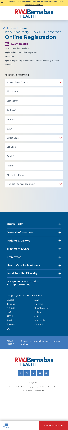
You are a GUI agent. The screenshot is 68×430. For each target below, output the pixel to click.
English (11, 300)
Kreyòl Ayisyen (41, 308)
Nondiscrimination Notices (17, 387)
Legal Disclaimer (41, 387)
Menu (6, 425)
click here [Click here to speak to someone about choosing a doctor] (25, 344)
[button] (53, 425)
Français (38, 304)
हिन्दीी (9, 312)
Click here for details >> (34, 5)
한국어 (10, 316)
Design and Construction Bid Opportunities (23, 283)
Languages (31, 387)
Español (38, 324)
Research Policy (53, 387)
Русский (11, 324)
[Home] (34, 13)
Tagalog (11, 304)
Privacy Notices (33, 383)
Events (13, 28)
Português (39, 320)
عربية (36, 300)
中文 (36, 316)
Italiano (38, 312)
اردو (8, 328)
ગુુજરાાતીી (11, 308)
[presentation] (24, 194)
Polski (10, 320)
